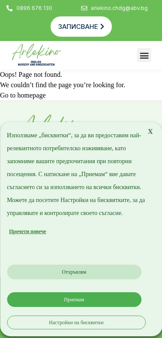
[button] (144, 55)
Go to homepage (23, 95)
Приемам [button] (74, 300)
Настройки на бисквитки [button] (76, 322)
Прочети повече (27, 231)
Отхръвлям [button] (74, 272)
